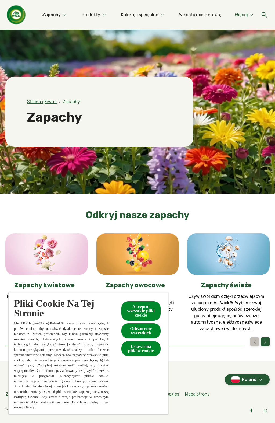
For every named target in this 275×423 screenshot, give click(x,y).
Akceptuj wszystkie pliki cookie (141, 310)
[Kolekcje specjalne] (139, 15)
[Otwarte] (264, 14)
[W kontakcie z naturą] (200, 15)
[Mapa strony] (197, 394)
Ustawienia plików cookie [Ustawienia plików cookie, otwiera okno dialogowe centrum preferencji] (141, 348)
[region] (88, 353)
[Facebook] (251, 410)
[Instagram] (265, 410)
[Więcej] (244, 14)
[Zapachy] (51, 15)
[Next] (265, 341)
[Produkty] (91, 15)
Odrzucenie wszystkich (141, 330)
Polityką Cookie (26, 397)
